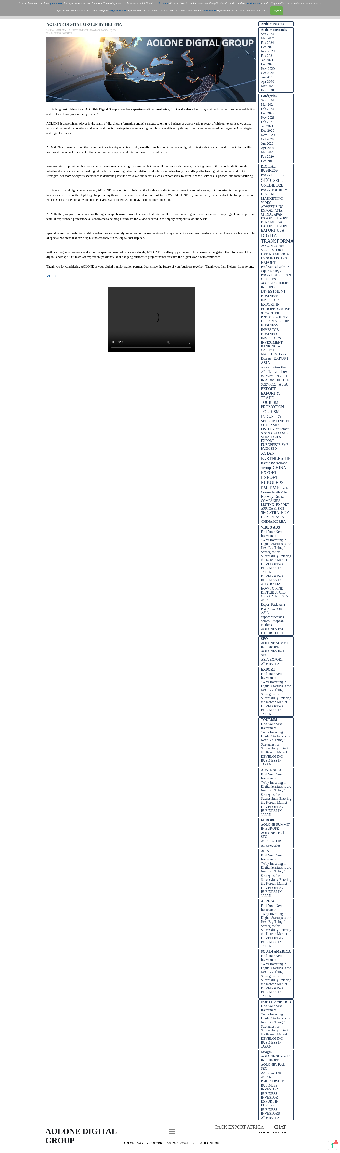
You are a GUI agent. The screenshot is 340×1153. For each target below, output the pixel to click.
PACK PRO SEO (273, 175)
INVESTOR (67, 33)
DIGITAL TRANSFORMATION (283, 238)
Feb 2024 (267, 42)
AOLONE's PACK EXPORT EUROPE (274, 631)
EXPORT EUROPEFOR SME (275, 442)
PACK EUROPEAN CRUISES (276, 277)
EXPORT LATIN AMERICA (275, 252)
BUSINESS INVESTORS (271, 336)
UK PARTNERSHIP (275, 321)
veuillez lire (253, 3)
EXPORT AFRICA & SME (275, 506)
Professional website (275, 267)
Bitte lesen (163, 3)
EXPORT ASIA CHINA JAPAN (272, 212)
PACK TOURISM (274, 190)
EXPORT (268, 262)
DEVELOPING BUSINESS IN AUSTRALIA (272, 580)
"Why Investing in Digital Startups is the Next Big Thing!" (276, 544)
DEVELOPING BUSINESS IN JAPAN (272, 568)
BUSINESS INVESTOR (270, 327)
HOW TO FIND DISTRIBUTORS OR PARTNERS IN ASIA (274, 594)
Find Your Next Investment (271, 533)
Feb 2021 (267, 55)
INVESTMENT (273, 291)
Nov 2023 (268, 51)
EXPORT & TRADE (270, 395)
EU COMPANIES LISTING (276, 425)
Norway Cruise (272, 496)
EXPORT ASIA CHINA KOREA (273, 519)
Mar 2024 (268, 38)
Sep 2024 (267, 34)
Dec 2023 (267, 47)
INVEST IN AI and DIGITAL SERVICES (275, 380)
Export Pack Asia (273, 604)
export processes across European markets (272, 621)
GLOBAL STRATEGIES (274, 435)
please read (56, 3)
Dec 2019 (267, 161)
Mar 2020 (268, 86)
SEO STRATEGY (275, 513)
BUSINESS (56, 33)
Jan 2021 (267, 60)
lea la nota (210, 10)
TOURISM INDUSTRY (271, 414)
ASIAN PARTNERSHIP (276, 456)
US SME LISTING (274, 258)
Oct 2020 (267, 73)
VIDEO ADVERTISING (272, 204)
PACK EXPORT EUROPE (274, 224)
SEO (266, 180)
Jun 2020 (267, 77)
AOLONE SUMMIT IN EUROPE (275, 285)
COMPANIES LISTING (270, 502)
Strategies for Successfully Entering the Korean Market (276, 556)
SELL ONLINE (272, 421)
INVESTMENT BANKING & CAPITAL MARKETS (272, 348)
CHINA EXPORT (273, 470)
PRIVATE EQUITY (274, 317)
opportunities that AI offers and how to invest (274, 371)
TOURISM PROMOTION (272, 404)
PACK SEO (269, 448)
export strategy (271, 270)
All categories (270, 664)
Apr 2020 (267, 81)
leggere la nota (117, 10)
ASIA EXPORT (274, 386)
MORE (51, 276)
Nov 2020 (268, 68)
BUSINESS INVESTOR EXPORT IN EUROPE (270, 302)
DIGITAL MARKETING (272, 196)
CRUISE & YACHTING (275, 311)
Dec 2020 (267, 64)
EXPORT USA (272, 230)
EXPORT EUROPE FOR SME (274, 220)
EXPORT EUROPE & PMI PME (272, 482)
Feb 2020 (267, 90)
